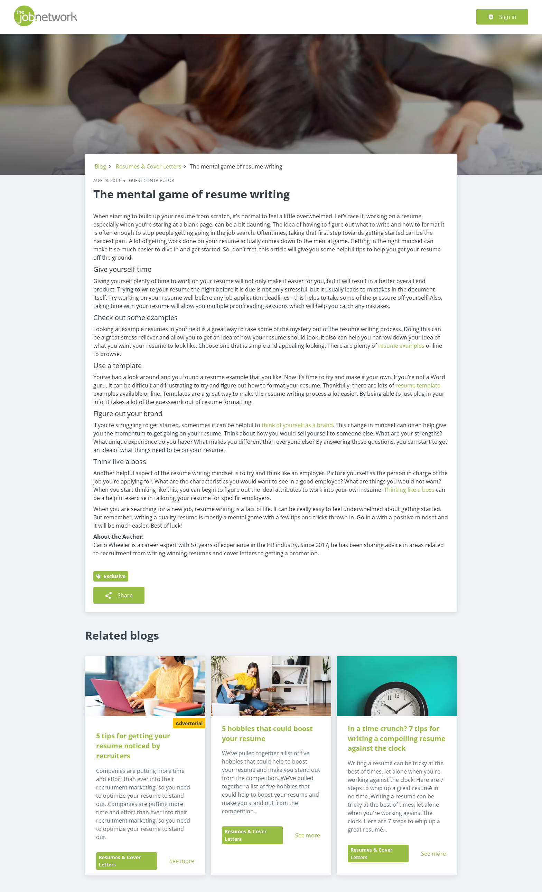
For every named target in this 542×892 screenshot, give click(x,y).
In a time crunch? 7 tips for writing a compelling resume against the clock (397, 738)
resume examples (401, 345)
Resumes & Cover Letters (148, 166)
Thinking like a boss (409, 489)
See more (181, 861)
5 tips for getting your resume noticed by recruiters (134, 745)
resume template (417, 385)
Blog (100, 166)
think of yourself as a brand (297, 425)
